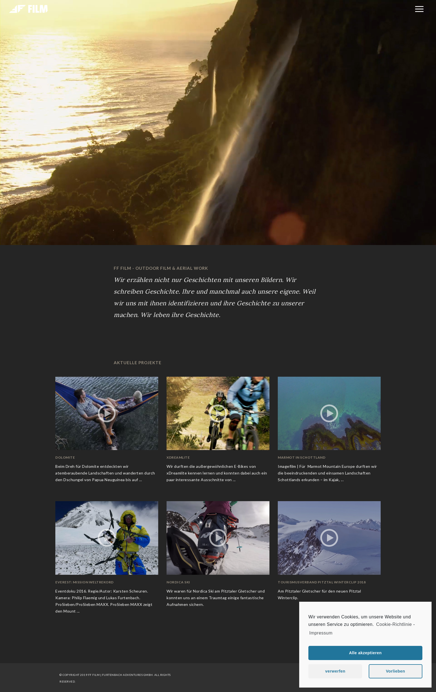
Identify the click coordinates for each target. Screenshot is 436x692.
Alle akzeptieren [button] (365, 653)
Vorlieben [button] (395, 671)
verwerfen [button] (335, 671)
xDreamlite (178, 457)
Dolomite (65, 457)
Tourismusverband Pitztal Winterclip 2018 (322, 582)
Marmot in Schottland (301, 457)
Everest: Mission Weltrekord (84, 582)
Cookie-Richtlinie (394, 624)
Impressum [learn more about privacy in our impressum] (321, 633)
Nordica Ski (178, 582)
